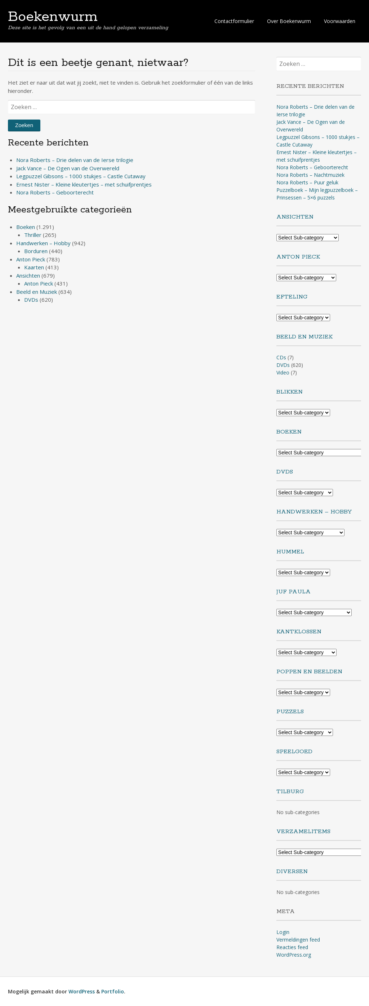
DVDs (31, 299)
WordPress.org (293, 954)
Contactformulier (234, 21)
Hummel (290, 552)
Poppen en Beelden (309, 671)
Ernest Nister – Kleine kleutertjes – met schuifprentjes (84, 184)
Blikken (289, 392)
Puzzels (290, 711)
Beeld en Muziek (36, 291)
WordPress (81, 991)
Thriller (32, 234)
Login (282, 932)
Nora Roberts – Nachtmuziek (310, 174)
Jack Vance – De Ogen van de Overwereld (67, 168)
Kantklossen (298, 632)
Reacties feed (292, 947)
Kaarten (34, 267)
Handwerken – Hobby (43, 243)
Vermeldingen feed (298, 939)
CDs (281, 357)
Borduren (36, 251)
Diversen (292, 871)
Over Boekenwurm (289, 21)
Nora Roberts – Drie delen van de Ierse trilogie (74, 159)
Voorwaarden (339, 21)
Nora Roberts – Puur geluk (307, 182)
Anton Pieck (30, 259)
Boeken (25, 226)
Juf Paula (293, 592)
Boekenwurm (53, 17)
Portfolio (112, 991)
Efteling (291, 297)
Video (282, 372)
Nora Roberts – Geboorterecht (55, 192)
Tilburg (290, 791)
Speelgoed (294, 751)
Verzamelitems (303, 831)
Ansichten (28, 275)
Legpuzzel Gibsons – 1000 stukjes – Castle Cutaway (81, 176)
